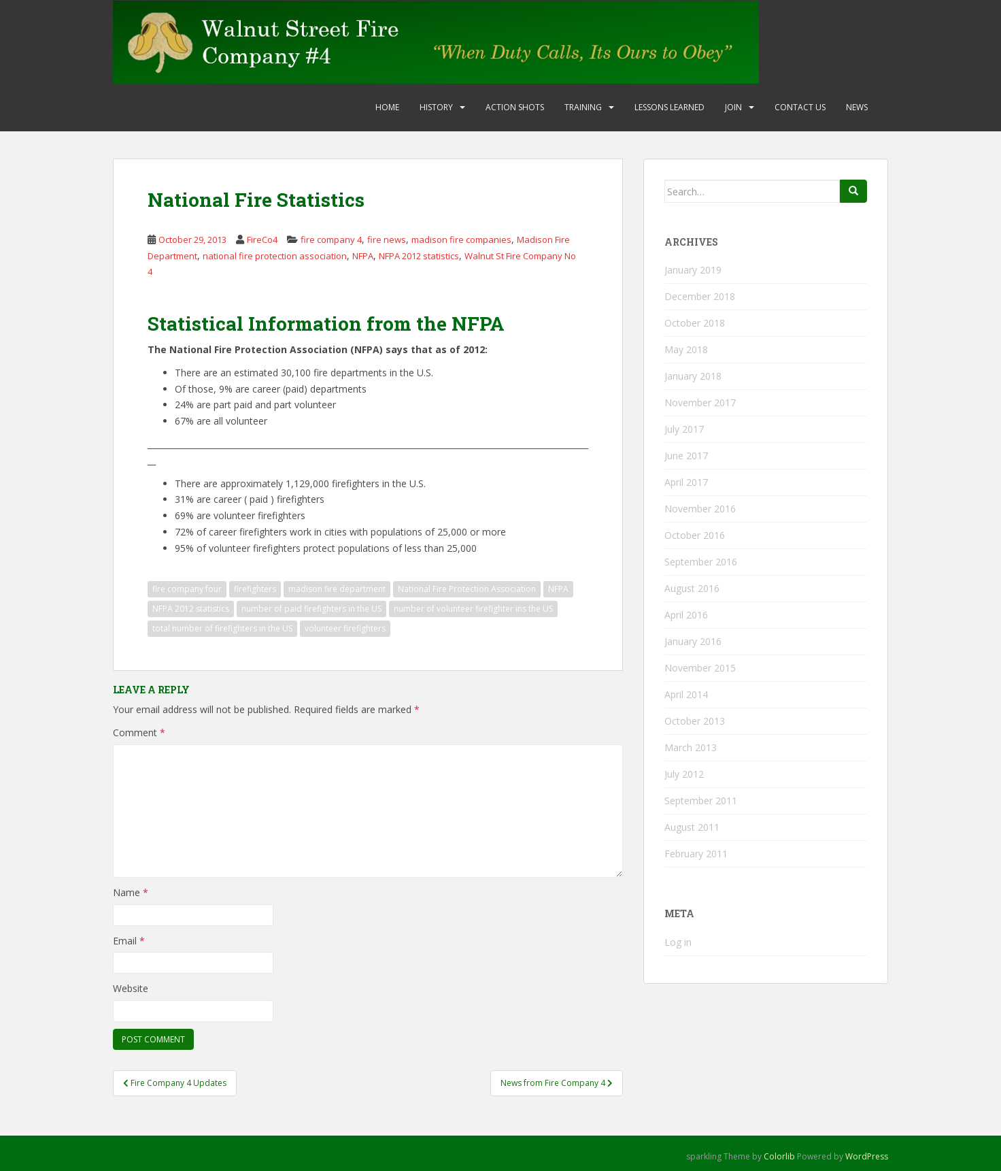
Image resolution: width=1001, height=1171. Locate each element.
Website (130, 988)
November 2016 (700, 508)
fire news (386, 239)
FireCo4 (262, 239)
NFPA (362, 256)
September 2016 (700, 561)
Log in (678, 942)
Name (130, 892)
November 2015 (700, 667)
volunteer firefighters (345, 628)
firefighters (255, 589)
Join (733, 107)
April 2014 (686, 694)
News (857, 107)
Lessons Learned (669, 107)
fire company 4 (331, 239)
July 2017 (684, 429)
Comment (139, 732)
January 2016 (693, 641)
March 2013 (690, 747)
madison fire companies (461, 239)
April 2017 (686, 482)
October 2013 (694, 720)
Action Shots (515, 107)
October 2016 (694, 535)
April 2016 (686, 614)
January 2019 (693, 269)
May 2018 (686, 349)
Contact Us (800, 107)
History (436, 107)
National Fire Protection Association (467, 589)
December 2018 (699, 296)
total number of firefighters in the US (222, 628)
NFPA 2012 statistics (419, 256)
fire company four (187, 589)
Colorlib (779, 1156)
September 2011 (700, 800)
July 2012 (684, 774)
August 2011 (691, 827)
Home (387, 107)
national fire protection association (275, 256)
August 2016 (691, 588)
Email (129, 940)
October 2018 (694, 322)
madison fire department (337, 589)
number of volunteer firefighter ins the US (473, 608)
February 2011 (696, 853)
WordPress (866, 1156)
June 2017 (686, 455)
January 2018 (693, 375)
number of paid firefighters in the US (311, 608)
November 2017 (700, 402)
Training (583, 107)
